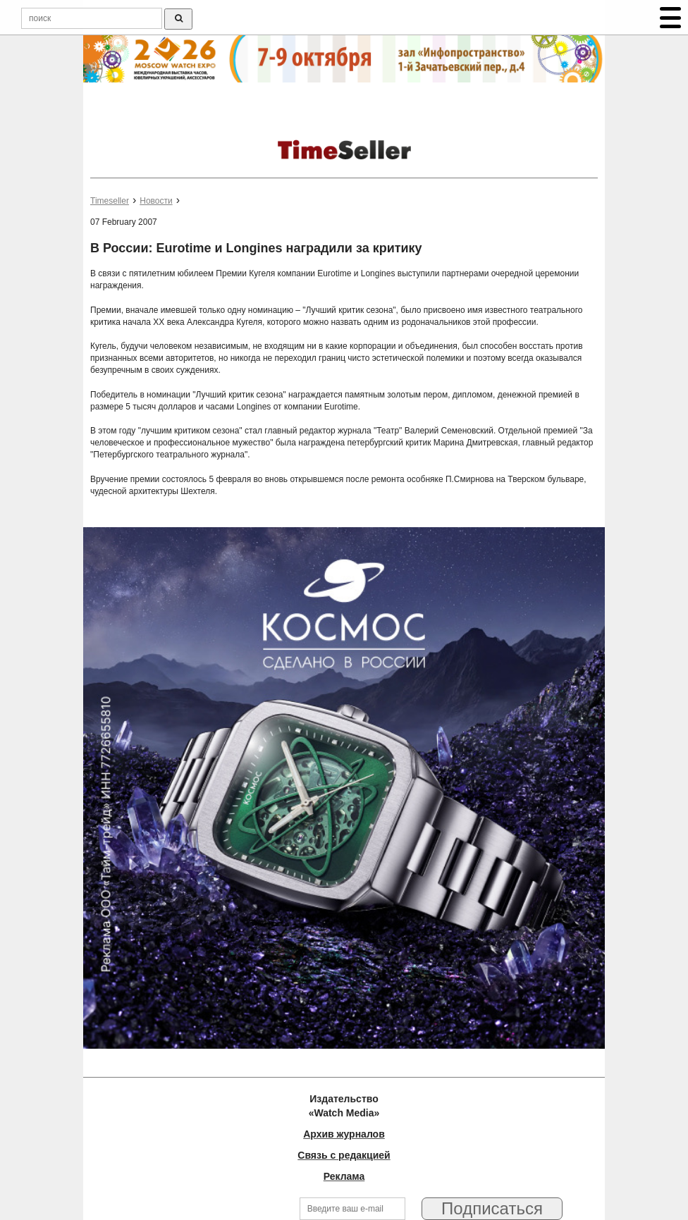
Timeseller (109, 201)
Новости (156, 201)
